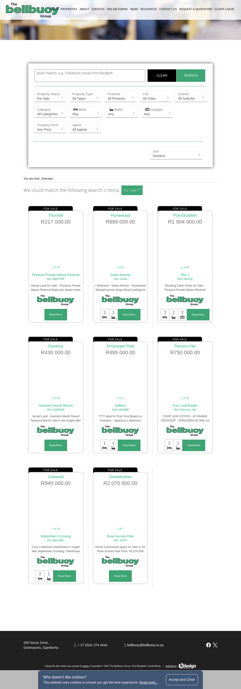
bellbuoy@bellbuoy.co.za (145, 645)
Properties (68, 9)
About (84, 9)
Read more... (148, 682)
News (134, 9)
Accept (182, 679)
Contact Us (168, 9)
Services (98, 9)
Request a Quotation (195, 9)
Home (54, 9)
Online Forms (117, 9)
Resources (149, 9)
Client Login (224, 9)
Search (191, 75)
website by (181, 666)
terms (86, 666)
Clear (162, 75)
